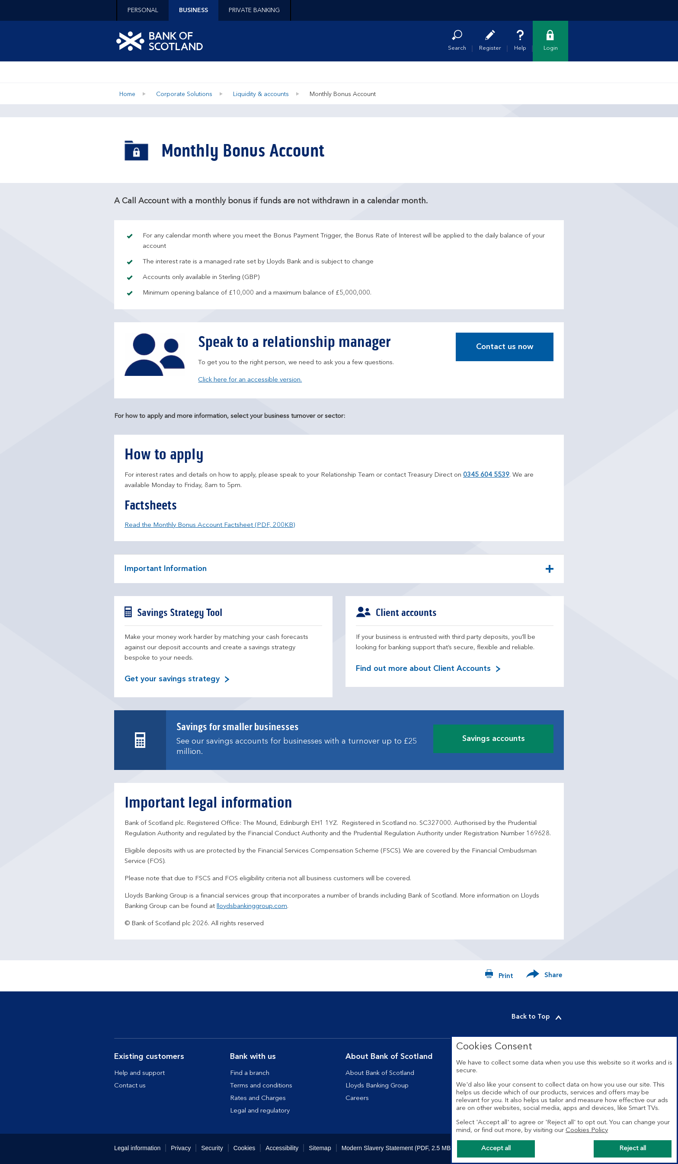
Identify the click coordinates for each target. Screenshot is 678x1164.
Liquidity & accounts (261, 94)
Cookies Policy (587, 1130)
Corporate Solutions (184, 94)
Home (127, 94)
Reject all (632, 1148)
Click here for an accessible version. (250, 380)
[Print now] (499, 976)
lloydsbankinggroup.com (252, 906)
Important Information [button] (165, 574)
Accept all (496, 1148)
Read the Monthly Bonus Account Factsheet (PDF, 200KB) (210, 525)
